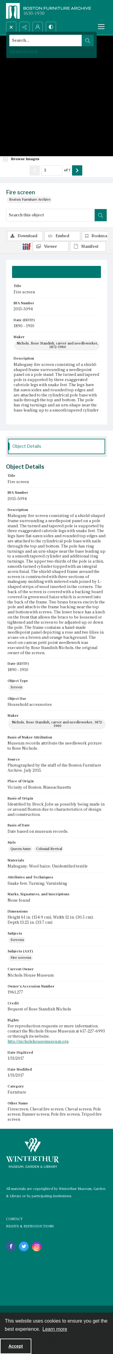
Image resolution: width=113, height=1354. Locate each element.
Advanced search (23, 51)
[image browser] (22, 159)
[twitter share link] (24, 1246)
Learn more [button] (54, 1329)
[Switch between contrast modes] (51, 27)
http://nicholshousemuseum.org (38, 1041)
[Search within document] (101, 215)
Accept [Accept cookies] (15, 1346)
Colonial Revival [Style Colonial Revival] (49, 849)
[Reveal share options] (24, 27)
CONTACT (14, 1219)
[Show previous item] (35, 170)
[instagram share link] (37, 1246)
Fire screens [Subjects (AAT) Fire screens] (21, 957)
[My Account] (37, 27)
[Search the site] (46, 40)
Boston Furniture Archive (30, 199)
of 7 (67, 170)
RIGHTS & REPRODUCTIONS (30, 1226)
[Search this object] (50, 215)
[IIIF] (26, 246)
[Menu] (101, 26)
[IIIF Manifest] (88, 246)
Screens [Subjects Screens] (17, 940)
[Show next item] (77, 170)
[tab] (56, 272)
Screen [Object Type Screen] (16, 687)
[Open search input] (11, 27)
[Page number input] (51, 170)
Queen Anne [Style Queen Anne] (21, 849)
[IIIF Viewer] (51, 246)
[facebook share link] (11, 1246)
